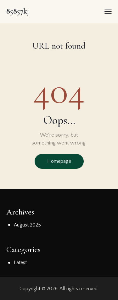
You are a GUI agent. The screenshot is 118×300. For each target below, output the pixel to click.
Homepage (59, 161)
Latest (20, 262)
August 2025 (27, 225)
